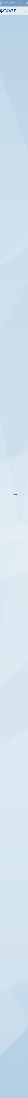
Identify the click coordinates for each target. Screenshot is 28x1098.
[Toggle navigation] (26, 10)
